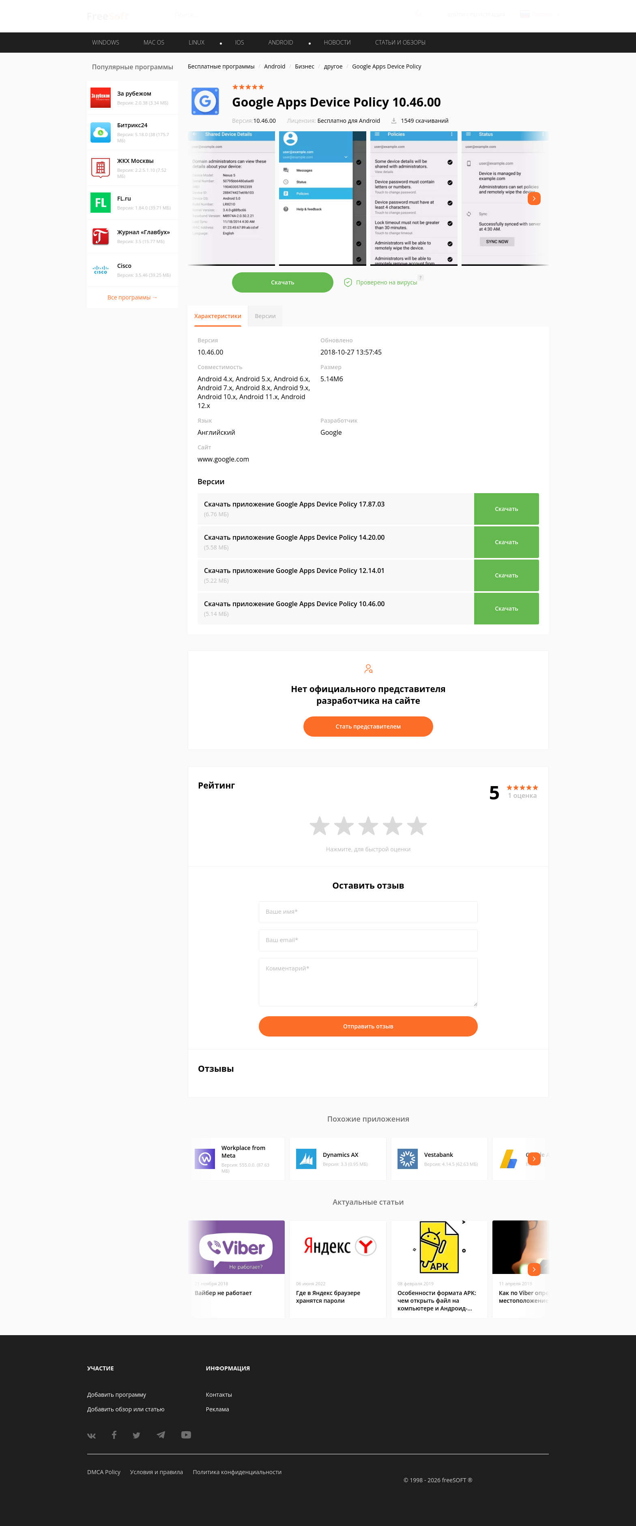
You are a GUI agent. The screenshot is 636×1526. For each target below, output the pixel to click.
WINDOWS (105, 42)
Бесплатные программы (221, 66)
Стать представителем (368, 726)
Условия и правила (156, 1472)
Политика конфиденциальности (237, 1472)
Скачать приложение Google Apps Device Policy (294, 504)
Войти (456, 14)
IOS (239, 42)
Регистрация (487, 14)
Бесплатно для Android (349, 120)
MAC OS (154, 42)
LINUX (196, 42)
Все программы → (132, 297)
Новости (337, 42)
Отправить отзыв (368, 1026)
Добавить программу (116, 1394)
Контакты (219, 1394)
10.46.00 (254, 120)
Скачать (282, 282)
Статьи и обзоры (400, 42)
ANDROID (281, 42)
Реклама (217, 1409)
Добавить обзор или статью (126, 1409)
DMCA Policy (103, 1472)
